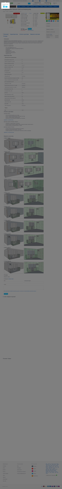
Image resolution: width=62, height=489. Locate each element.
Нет (6, 6)
